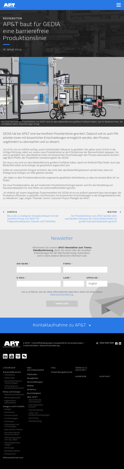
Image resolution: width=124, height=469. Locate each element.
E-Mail (21, 278)
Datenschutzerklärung (61, 295)
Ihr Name (22, 264)
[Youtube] (11, 356)
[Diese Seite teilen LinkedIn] (120, 343)
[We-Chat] (24, 356)
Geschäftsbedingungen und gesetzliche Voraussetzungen (57, 343)
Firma (67, 264)
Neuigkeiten (12, 18)
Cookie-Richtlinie (30, 346)
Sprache (92, 278)
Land (66, 278)
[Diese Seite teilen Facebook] (116, 343)
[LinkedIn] (5, 356)
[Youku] (18, 356)
